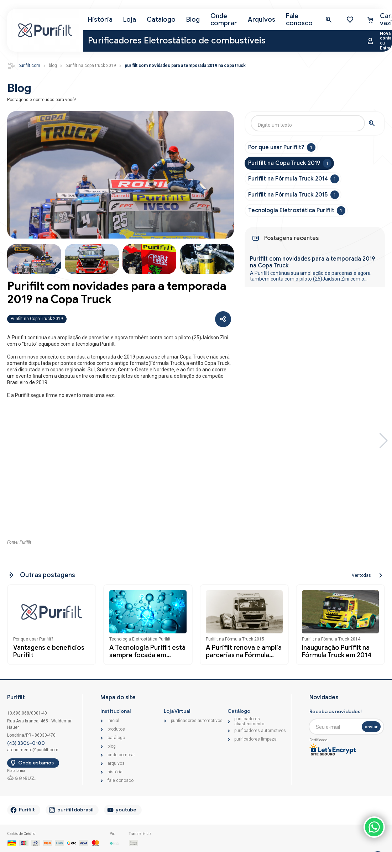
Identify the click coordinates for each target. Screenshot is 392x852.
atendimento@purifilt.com (32, 748)
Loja (129, 18)
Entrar (386, 46)
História (100, 18)
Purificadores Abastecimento (249, 720)
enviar (371, 724)
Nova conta (385, 34)
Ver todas (361, 573)
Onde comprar (223, 17)
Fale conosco (299, 17)
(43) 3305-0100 (26, 741)
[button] (383, 442)
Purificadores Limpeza (255, 737)
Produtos (116, 727)
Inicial (113, 719)
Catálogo (161, 18)
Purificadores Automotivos (197, 719)
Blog (193, 18)
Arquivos (261, 18)
